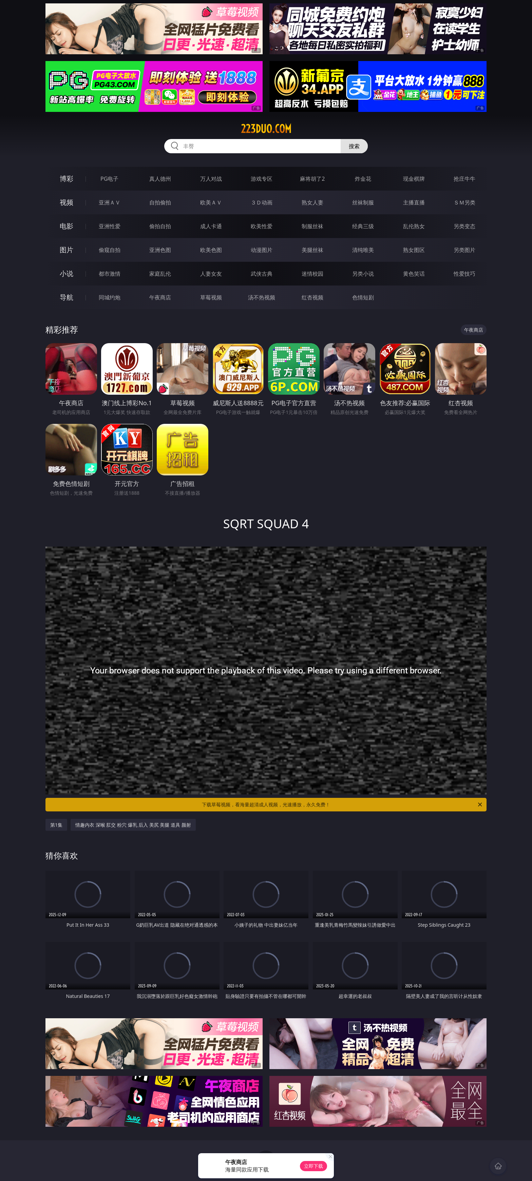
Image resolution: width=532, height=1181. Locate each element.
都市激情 (109, 273)
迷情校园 (312, 273)
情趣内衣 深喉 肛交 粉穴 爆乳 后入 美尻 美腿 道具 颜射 (133, 825)
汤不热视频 (261, 297)
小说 (66, 273)
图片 (66, 249)
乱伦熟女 (414, 226)
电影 (66, 226)
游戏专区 (261, 178)
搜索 (354, 146)
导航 (66, 297)
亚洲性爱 (109, 226)
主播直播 (414, 202)
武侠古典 (261, 273)
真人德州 (160, 178)
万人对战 (211, 178)
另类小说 (363, 273)
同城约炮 (109, 297)
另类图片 (464, 250)
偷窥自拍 (109, 250)
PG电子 (109, 178)
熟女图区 (414, 250)
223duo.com (266, 129)
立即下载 (313, 1166)
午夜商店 (160, 297)
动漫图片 (261, 250)
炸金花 (363, 178)
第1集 (56, 825)
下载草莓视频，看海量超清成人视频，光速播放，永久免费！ (342, 805)
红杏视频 (312, 297)
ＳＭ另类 (464, 202)
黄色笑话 (414, 273)
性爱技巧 (464, 273)
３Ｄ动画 (261, 202)
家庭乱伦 (160, 273)
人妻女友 (211, 273)
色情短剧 (363, 297)
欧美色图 (211, 250)
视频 (66, 202)
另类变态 (464, 226)
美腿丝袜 (312, 250)
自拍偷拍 (160, 202)
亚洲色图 (160, 250)
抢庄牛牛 (464, 178)
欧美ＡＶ (211, 202)
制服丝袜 (312, 226)
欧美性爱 (261, 226)
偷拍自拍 (160, 226)
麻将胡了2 (312, 178)
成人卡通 (211, 226)
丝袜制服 (363, 202)
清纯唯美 (363, 250)
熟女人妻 (312, 202)
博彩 (66, 178)
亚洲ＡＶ (109, 202)
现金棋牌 (414, 178)
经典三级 (363, 226)
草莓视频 (211, 297)
